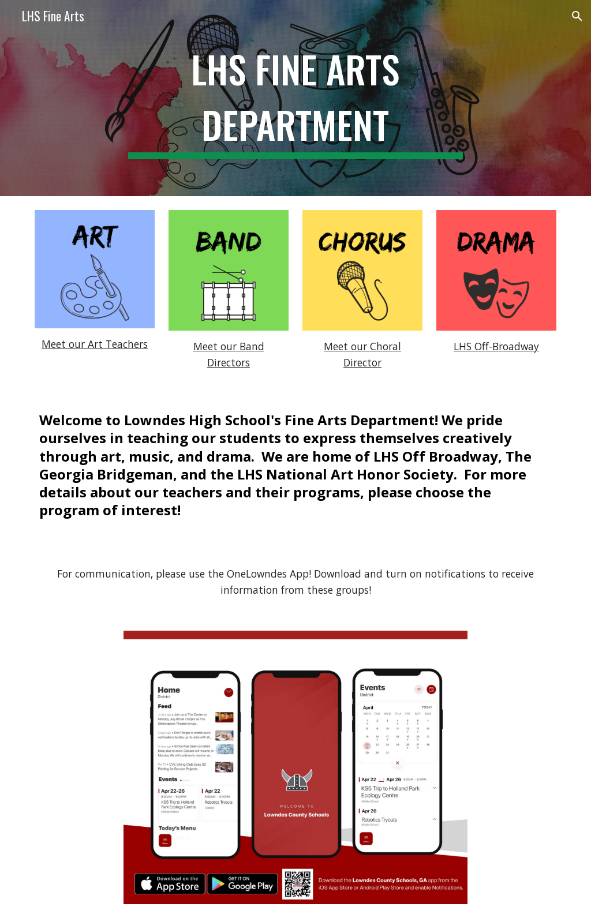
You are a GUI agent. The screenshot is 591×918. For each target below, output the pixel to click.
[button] (577, 16)
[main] (295, 98)
